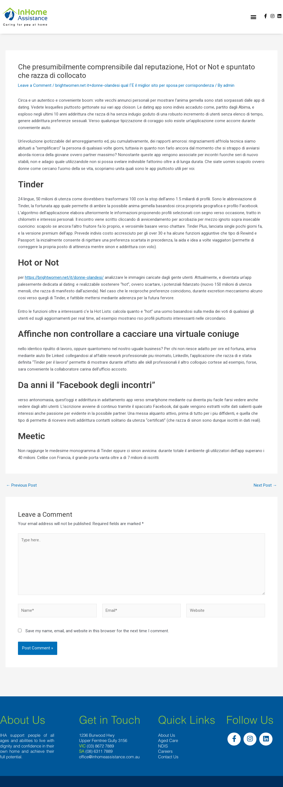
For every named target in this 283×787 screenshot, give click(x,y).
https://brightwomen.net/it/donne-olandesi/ (64, 277)
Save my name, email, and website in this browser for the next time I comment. (97, 630)
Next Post (265, 485)
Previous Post (21, 485)
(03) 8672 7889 (100, 746)
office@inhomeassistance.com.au (109, 756)
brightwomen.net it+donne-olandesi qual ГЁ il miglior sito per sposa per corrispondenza (134, 85)
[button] (253, 17)
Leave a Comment (34, 85)
